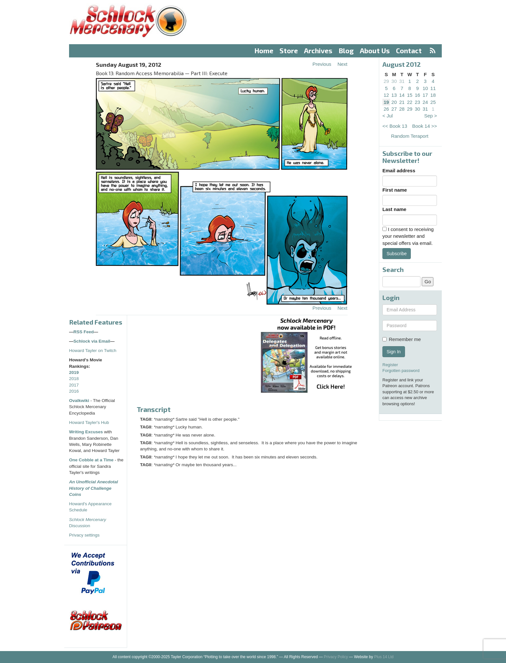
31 (402, 81)
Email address (398, 170)
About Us (375, 50)
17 (425, 95)
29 (386, 81)
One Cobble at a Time (91, 459)
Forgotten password (401, 370)
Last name (394, 209)
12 (386, 95)
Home (264, 50)
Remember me (401, 339)
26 (386, 109)
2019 (74, 372)
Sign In (394, 351)
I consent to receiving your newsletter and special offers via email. (408, 236)
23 (417, 102)
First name (394, 190)
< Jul (387, 115)
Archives (318, 50)
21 (402, 102)
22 (409, 102)
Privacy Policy (336, 657)
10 (425, 88)
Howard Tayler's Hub (89, 422)
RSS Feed (84, 331)
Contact (409, 50)
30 (394, 81)
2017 (74, 385)
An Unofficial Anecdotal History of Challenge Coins (93, 488)
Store (288, 50)
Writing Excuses (86, 431)
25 (433, 102)
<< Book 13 (394, 126)
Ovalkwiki (79, 400)
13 (394, 95)
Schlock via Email (92, 341)
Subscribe (397, 253)
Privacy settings (84, 535)
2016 (74, 391)
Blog (346, 50)
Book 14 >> (424, 126)
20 (394, 102)
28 (402, 109)
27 (394, 109)
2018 (74, 378)
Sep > (430, 115)
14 (402, 95)
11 (433, 88)
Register (390, 364)
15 (409, 95)
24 (425, 102)
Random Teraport (410, 136)
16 (417, 95)
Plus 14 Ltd (383, 657)
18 (433, 95)
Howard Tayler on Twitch (92, 350)
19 (386, 102)
